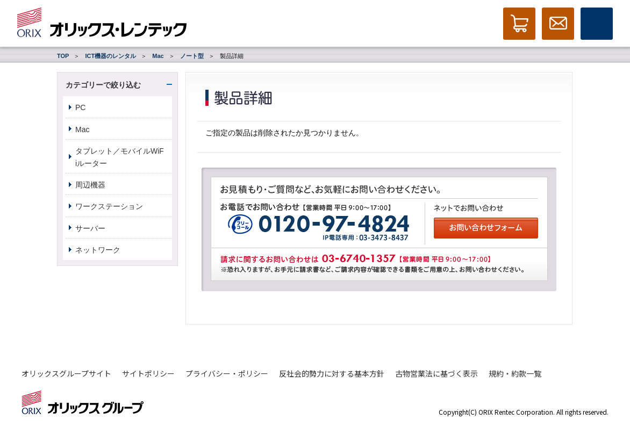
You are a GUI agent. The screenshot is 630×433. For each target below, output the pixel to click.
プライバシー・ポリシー (226, 373)
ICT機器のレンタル (110, 56)
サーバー (90, 228)
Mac (157, 56)
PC (80, 107)
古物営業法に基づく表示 (436, 373)
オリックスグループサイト (66, 373)
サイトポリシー (148, 373)
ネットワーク (97, 250)
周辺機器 (90, 185)
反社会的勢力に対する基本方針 (331, 373)
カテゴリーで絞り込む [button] (103, 85)
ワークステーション (109, 206)
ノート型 (192, 56)
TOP (63, 56)
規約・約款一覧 (515, 373)
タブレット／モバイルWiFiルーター (119, 157)
